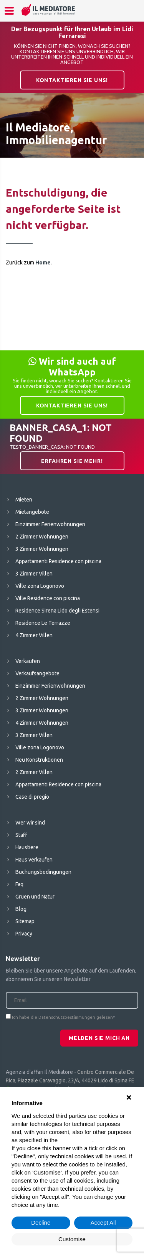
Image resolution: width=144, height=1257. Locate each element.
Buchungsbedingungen (43, 872)
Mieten (23, 499)
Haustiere (26, 847)
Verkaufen (27, 661)
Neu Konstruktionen (39, 760)
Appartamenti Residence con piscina (58, 561)
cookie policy (75, 1140)
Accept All (103, 1222)
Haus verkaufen (34, 860)
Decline (40, 1222)
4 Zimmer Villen (34, 635)
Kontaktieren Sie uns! (72, 80)
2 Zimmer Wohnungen (41, 536)
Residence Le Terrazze (42, 623)
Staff (21, 835)
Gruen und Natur (35, 897)
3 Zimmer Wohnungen (41, 549)
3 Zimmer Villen (34, 573)
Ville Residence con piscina (47, 598)
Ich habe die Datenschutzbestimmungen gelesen (62, 1017)
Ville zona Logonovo (39, 586)
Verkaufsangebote (37, 673)
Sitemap (25, 921)
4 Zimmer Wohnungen (41, 723)
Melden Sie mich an (99, 1038)
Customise (72, 1239)
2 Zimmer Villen (34, 772)
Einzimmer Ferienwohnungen (50, 524)
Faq (19, 884)
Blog (20, 909)
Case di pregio (32, 797)
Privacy (23, 934)
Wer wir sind (30, 822)
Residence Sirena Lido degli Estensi (57, 610)
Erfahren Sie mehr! (72, 461)
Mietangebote (32, 512)
